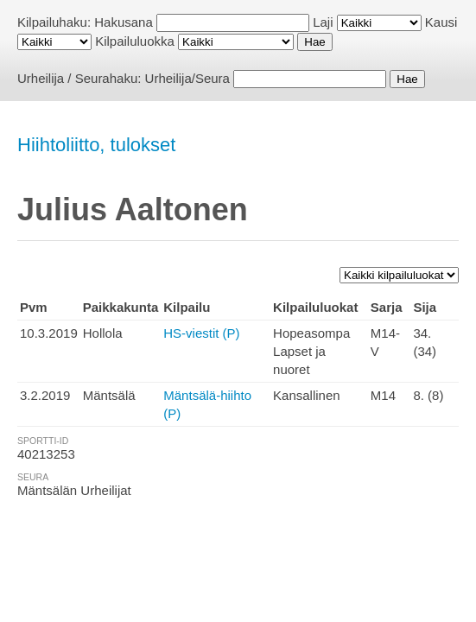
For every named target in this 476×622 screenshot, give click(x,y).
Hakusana (123, 22)
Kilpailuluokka (135, 41)
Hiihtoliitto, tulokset (96, 145)
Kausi (441, 22)
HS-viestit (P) (201, 333)
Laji (323, 22)
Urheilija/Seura (187, 78)
